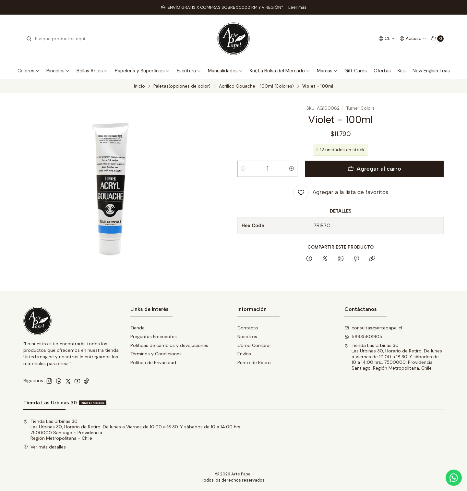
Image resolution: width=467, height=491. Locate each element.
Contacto (247, 328)
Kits (402, 71)
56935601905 (363, 336)
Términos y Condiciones (156, 354)
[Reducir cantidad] (243, 169)
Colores (29, 71)
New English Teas (431, 71)
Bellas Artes (92, 71)
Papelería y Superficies (142, 71)
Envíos (244, 354)
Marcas (327, 71)
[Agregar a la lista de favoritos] (340, 192)
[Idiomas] (386, 38)
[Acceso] (413, 38)
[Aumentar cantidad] (291, 169)
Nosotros (247, 336)
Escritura (189, 71)
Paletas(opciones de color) (181, 86)
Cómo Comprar (254, 345)
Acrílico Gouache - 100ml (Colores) (256, 86)
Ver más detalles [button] (44, 447)
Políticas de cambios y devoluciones (169, 345)
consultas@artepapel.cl (373, 328)
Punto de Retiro (254, 362)
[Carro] (437, 38)
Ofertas (382, 71)
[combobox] (59, 38)
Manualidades (225, 71)
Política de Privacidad (153, 362)
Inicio (139, 86)
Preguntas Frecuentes (153, 336)
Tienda (137, 328)
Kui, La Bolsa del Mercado (280, 71)
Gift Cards (355, 71)
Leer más (297, 7)
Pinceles (58, 71)
